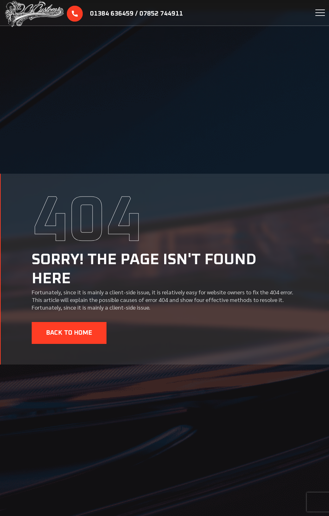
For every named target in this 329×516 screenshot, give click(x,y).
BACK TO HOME (69, 333)
